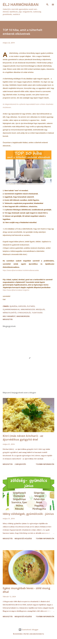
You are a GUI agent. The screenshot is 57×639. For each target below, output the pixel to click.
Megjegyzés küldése (23, 538)
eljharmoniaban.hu (11, 309)
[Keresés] (47, 4)
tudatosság (37, 313)
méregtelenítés (10, 313)
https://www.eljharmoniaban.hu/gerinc (16, 290)
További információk (45, 464)
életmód (31, 306)
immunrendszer (28, 309)
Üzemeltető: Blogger (28, 630)
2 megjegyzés (20, 464)
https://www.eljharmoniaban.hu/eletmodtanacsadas (21, 270)
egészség (22, 306)
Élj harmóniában (20, 5)
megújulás (40, 309)
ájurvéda (13, 306)
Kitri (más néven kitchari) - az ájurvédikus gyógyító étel (23, 437)
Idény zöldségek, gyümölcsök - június (28, 514)
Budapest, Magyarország (18, 316)
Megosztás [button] (8, 319)
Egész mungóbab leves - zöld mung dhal (26, 590)
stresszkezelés (24, 313)
